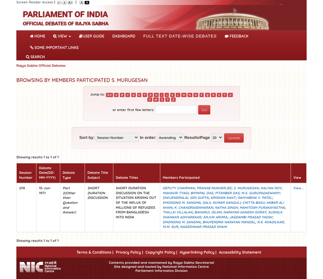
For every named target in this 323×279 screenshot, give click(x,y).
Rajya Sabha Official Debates (41, 65)
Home (39, 35)
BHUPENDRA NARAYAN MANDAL (229, 222)
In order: (148, 137)
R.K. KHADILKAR (270, 222)
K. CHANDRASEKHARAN (193, 207)
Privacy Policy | (129, 252)
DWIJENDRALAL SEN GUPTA (185, 197)
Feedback (236, 36)
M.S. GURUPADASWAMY (260, 193)
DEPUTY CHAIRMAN (179, 188)
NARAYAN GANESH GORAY (244, 212)
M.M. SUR (170, 227)
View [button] (62, 36)
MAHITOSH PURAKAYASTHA (262, 207)
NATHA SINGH (226, 207)
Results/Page (197, 137)
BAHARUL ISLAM (208, 212)
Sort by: (87, 137)
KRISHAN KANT (223, 197)
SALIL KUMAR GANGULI (222, 202)
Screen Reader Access (34, 2)
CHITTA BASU (253, 202)
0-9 (109, 94)
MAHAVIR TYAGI (175, 193)
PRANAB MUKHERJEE (214, 188)
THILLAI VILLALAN (177, 212)
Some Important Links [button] (54, 47)
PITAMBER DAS (227, 193)
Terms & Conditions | (95, 252)
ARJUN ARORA (215, 217)
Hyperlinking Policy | (198, 252)
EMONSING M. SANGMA (181, 202)
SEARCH (35, 56)
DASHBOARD (123, 36)
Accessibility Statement (240, 252)
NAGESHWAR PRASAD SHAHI (203, 227)
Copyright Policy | (161, 252)
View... (298, 188)
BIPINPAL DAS (202, 193)
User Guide (91, 36)
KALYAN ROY (271, 188)
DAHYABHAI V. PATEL (254, 197)
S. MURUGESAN (245, 188)
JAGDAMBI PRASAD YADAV (250, 217)
